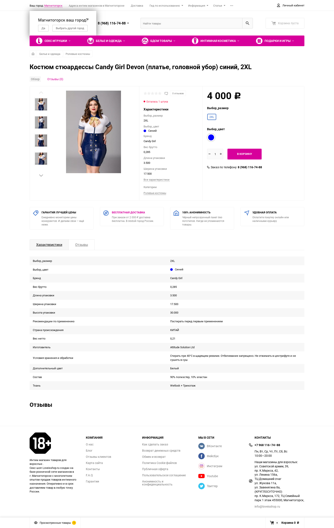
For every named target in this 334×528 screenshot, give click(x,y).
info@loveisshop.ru (267, 506)
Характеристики (49, 244)
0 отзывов (178, 93)
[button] (41, 175)
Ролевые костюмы (78, 54)
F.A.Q (89, 475)
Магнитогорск (53, 5)
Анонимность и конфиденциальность (157, 483)
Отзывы (81, 244)
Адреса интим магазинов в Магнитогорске (96, 5)
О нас (90, 444)
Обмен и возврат (154, 456)
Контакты (93, 469)
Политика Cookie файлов (159, 462)
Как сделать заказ (155, 444)
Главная (33, 54)
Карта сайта (94, 462)
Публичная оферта (155, 469)
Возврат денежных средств (161, 450)
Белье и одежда (49, 54)
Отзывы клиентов (98, 456)
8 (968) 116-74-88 (250, 167)
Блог (89, 450)
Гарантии (92, 481)
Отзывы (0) (55, 79)
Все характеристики (157, 179)
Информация (196, 5)
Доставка (137, 5)
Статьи (217, 5)
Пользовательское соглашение (164, 475)
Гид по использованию (165, 5)
